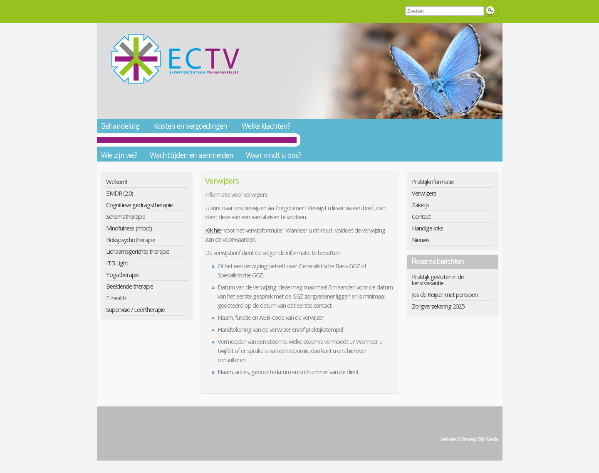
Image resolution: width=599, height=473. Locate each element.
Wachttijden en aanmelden (191, 155)
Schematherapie (125, 216)
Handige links (427, 228)
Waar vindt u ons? (273, 155)
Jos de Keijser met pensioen (445, 294)
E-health (116, 298)
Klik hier (214, 230)
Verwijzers (424, 193)
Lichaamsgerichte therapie (137, 251)
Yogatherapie (122, 274)
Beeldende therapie (129, 286)
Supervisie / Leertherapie (135, 309)
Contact (421, 216)
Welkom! (116, 181)
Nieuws (420, 239)
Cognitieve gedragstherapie (139, 205)
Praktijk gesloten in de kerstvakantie (438, 279)
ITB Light (117, 263)
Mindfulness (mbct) (129, 228)
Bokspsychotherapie (130, 239)
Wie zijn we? (119, 155)
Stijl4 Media (487, 439)
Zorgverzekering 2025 (438, 306)
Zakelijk (420, 205)
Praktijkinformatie (433, 181)
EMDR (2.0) (119, 193)
